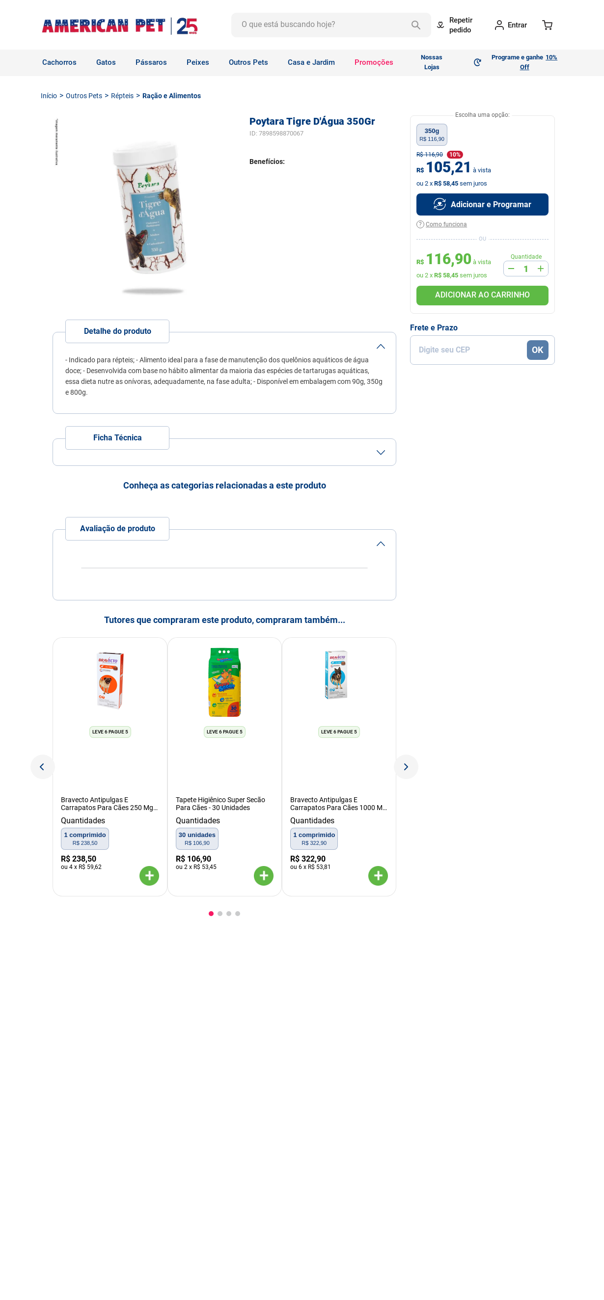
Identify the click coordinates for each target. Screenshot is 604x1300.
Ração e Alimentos (171, 95)
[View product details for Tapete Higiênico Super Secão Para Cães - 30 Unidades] (225, 767)
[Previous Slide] (42, 767)
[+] (540, 268)
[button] (149, 877)
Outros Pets (84, 95)
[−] (511, 268)
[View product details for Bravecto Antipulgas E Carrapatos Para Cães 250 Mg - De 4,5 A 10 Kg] (110, 767)
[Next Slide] (406, 767)
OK (537, 350)
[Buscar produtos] (415, 25)
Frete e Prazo (434, 328)
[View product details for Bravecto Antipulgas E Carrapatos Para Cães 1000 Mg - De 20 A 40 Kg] (339, 767)
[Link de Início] (49, 95)
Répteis (122, 95)
